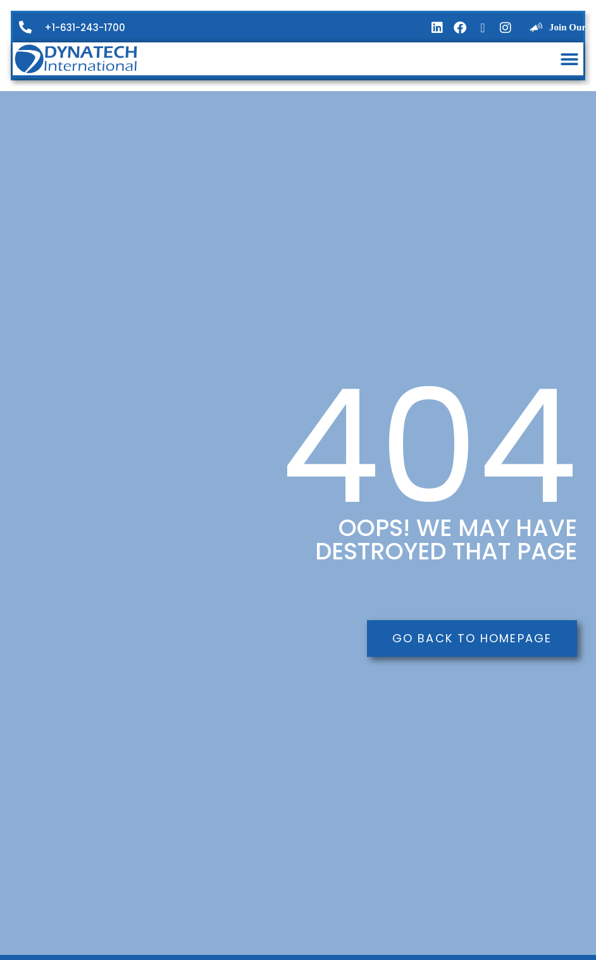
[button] (569, 59)
